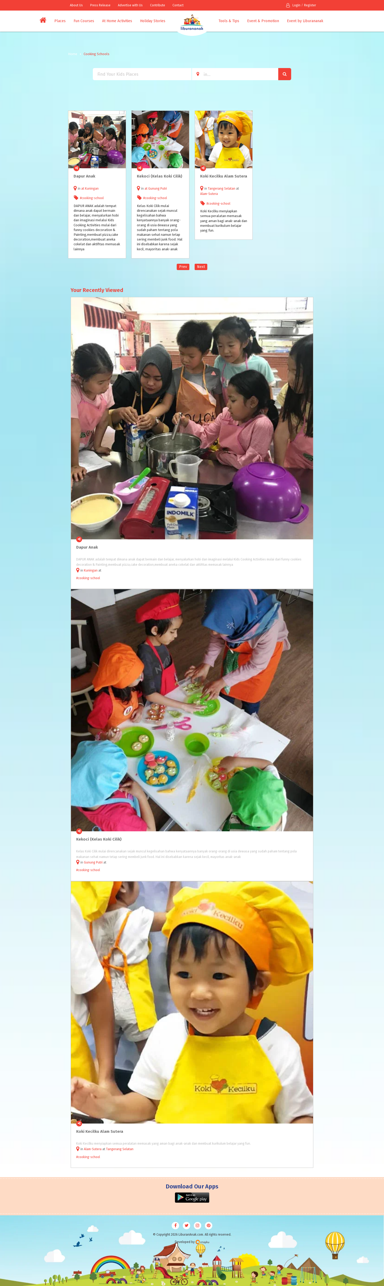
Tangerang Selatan (221, 188)
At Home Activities (117, 21)
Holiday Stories (152, 21)
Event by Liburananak (305, 21)
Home (72, 54)
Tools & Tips (229, 21)
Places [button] (60, 21)
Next (201, 267)
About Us (76, 5)
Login (293, 5)
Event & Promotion (263, 21)
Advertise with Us (130, 5)
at (83, 188)
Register (310, 5)
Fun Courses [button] (84, 21)
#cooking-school (92, 198)
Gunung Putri (157, 188)
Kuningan (92, 188)
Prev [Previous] (183, 267)
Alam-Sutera (209, 194)
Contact (178, 5)
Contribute (157, 5)
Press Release (100, 5)
